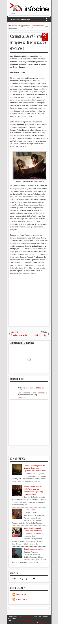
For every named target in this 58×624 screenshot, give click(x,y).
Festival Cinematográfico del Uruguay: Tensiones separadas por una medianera (35, 468)
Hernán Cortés (21, 599)
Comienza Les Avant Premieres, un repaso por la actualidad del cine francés (28, 42)
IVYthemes (18, 620)
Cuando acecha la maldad (33, 549)
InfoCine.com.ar (27, 617)
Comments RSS (44, 622)
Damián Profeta (21, 594)
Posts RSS (32, 622)
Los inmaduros (29, 510)
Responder (22, 398)
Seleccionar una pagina (20, 19)
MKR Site (27, 620)
